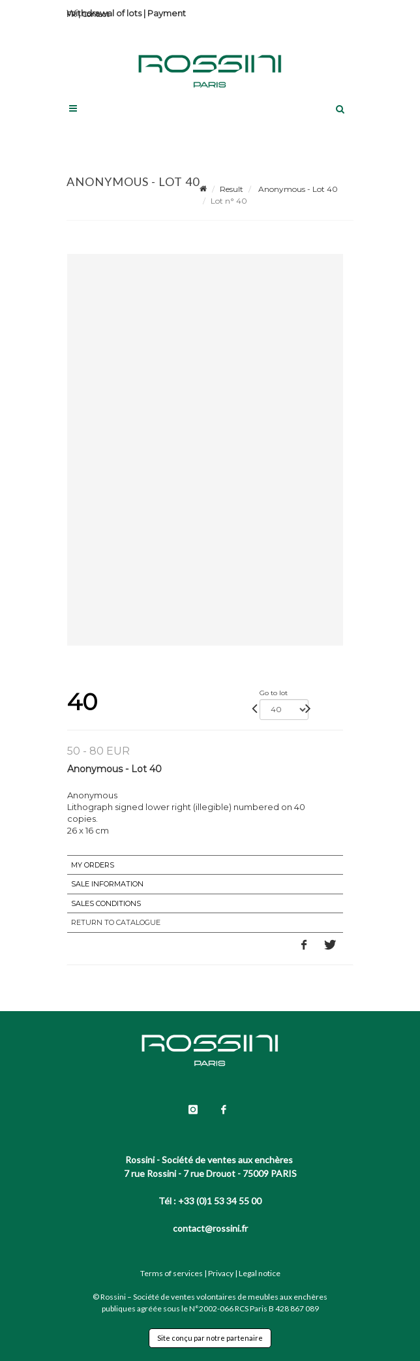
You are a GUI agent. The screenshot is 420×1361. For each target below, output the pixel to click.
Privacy (220, 1273)
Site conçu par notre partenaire (210, 1338)
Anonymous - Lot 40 (297, 189)
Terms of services (171, 1273)
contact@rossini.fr (210, 1228)
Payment (166, 13)
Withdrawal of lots (104, 13)
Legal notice (259, 1273)
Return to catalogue (115, 922)
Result (231, 189)
